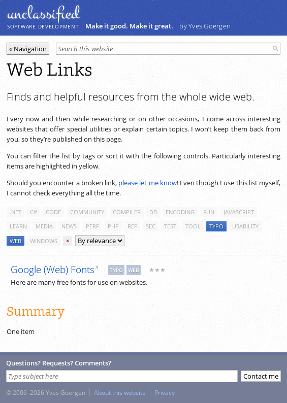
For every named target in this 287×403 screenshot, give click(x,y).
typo (216, 226)
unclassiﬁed (43, 13)
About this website (120, 392)
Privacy (164, 392)
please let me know (147, 182)
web (15, 241)
